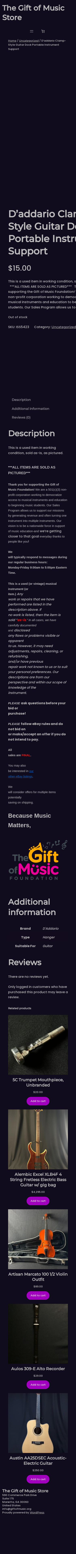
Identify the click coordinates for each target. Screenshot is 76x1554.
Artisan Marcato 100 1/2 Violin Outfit (38, 1311)
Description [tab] (21, 434)
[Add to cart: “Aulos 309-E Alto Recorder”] (38, 1419)
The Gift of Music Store (25, 1525)
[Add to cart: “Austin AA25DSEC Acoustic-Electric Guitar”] (38, 1514)
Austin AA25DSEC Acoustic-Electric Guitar (38, 1495)
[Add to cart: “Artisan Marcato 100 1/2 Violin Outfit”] (38, 1330)
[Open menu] (31, 31)
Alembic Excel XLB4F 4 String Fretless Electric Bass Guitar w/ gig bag (38, 1214)
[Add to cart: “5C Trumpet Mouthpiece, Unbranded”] (38, 1136)
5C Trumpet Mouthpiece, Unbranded (38, 1117)
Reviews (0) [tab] (21, 452)
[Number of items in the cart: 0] (43, 31)
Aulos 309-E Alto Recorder (38, 1403)
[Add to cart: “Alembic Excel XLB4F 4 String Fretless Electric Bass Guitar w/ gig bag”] (38, 1235)
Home (12, 40)
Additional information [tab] (30, 443)
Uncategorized (29, 40)
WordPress (37, 1547)
